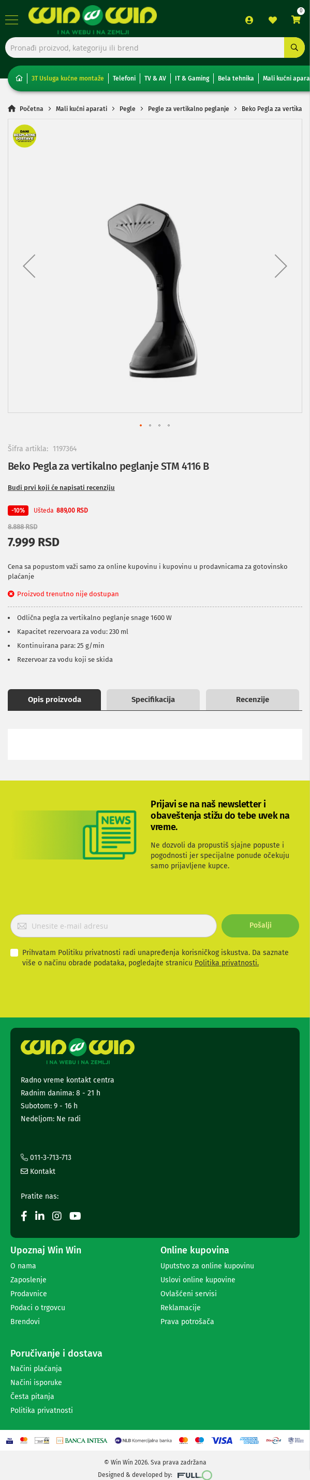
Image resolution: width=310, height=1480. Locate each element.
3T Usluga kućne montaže (68, 78)
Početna (31, 109)
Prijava (249, 20)
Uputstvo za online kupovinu (207, 1266)
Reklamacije (180, 1307)
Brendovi (25, 1321)
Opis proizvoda (54, 699)
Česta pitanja (32, 1396)
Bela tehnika (236, 78)
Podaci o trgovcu (37, 1307)
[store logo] (95, 20)
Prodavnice (28, 1294)
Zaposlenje (28, 1280)
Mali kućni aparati (81, 109)
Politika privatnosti (41, 1410)
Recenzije (252, 699)
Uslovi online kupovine (197, 1280)
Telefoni (124, 78)
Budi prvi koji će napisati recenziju (61, 487)
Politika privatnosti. (227, 963)
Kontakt (38, 1171)
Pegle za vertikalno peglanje (188, 109)
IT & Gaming (192, 78)
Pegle (128, 109)
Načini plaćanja (36, 1368)
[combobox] (155, 47)
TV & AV (155, 78)
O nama (23, 1266)
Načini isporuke (36, 1382)
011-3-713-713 (46, 1157)
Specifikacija (153, 699)
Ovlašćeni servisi (188, 1294)
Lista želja (273, 20)
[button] (29, 265)
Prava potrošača (187, 1321)
